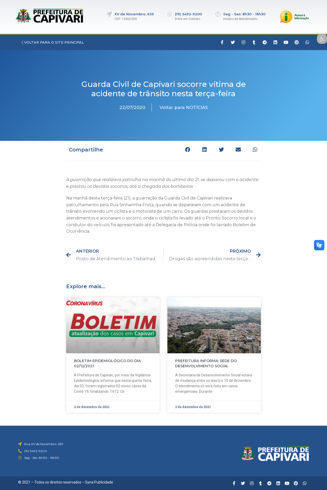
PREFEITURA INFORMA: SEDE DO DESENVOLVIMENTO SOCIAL (206, 363)
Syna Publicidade (99, 482)
